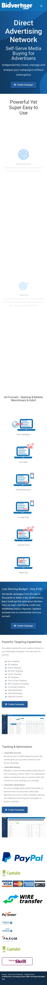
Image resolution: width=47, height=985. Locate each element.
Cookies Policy (29, 974)
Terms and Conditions (15, 974)
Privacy (4, 974)
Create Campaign (23, 85)
